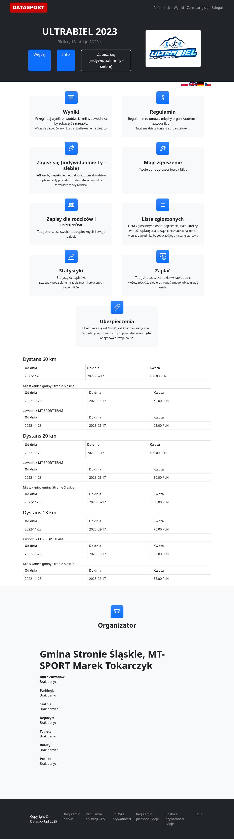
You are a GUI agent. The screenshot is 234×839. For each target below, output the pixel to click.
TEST (198, 814)
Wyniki (179, 7)
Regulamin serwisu (72, 816)
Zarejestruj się (197, 7)
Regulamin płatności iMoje (147, 816)
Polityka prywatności (122, 816)
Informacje (162, 7)
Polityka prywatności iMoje (174, 819)
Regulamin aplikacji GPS (95, 816)
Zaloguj (217, 7)
